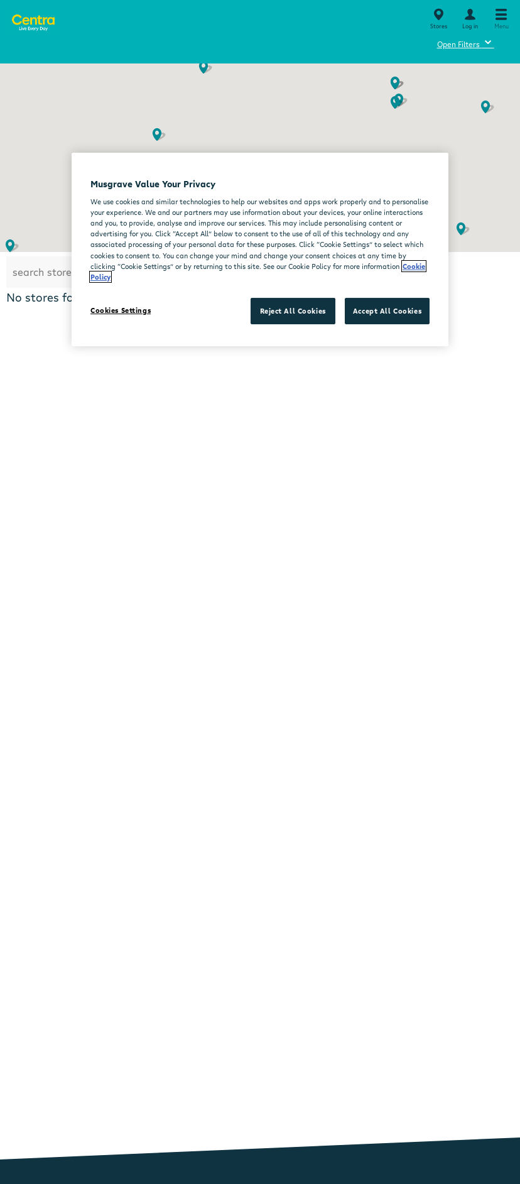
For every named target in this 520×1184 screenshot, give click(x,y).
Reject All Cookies (293, 310)
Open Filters (465, 42)
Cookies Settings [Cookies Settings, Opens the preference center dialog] (120, 310)
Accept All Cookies (387, 310)
